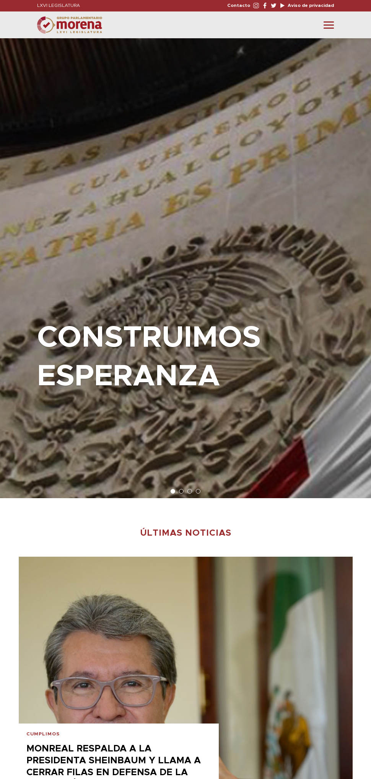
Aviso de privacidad (310, 5)
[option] (185, 264)
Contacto (238, 5)
